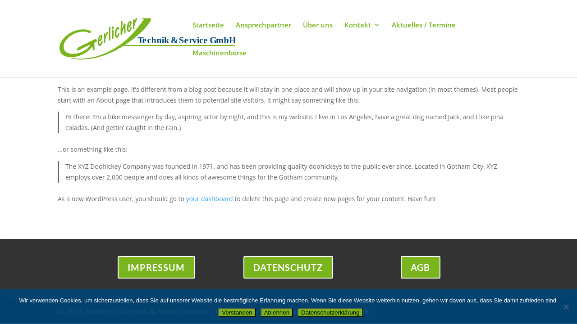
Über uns (318, 25)
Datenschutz (288, 267)
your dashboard (209, 198)
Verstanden (237, 312)
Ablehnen (276, 312)
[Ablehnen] (565, 306)
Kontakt (357, 25)
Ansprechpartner (263, 25)
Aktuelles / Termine (424, 25)
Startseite (208, 25)
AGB (420, 267)
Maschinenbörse (219, 53)
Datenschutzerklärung (330, 312)
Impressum (156, 267)
